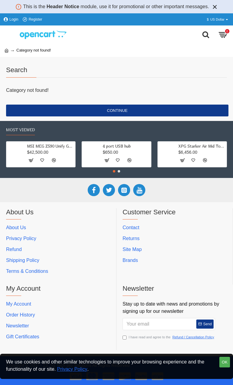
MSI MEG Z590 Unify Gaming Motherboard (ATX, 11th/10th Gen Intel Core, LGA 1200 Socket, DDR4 (38, 146)
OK (225, 362)
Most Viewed (20, 129)
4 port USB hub (104, 146)
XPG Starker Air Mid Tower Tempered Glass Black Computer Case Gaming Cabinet (189, 146)
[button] (114, 171)
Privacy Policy (72, 369)
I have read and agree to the (169, 337)
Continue (117, 110)
